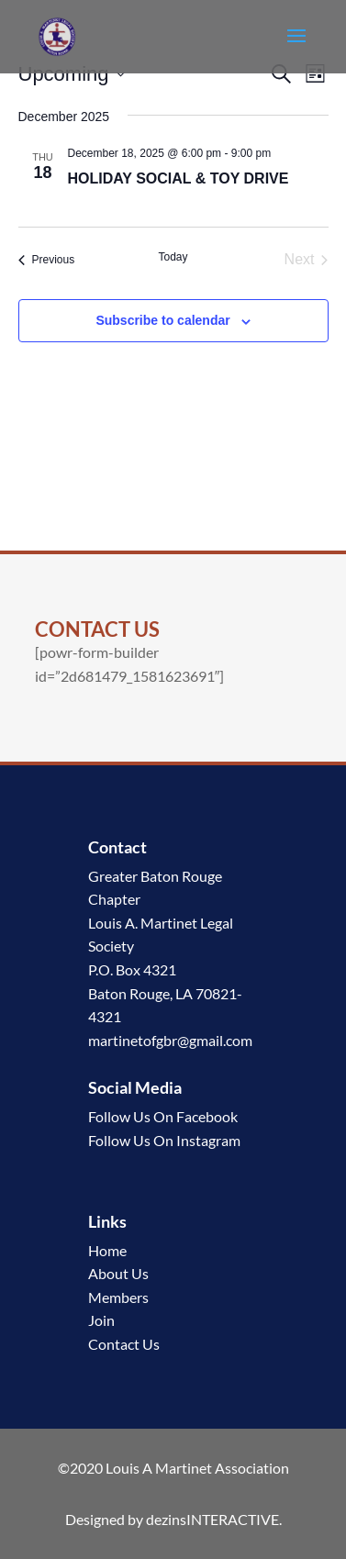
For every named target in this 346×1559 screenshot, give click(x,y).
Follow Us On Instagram (164, 1140)
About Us (118, 1273)
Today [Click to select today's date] (172, 257)
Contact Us (124, 1344)
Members (118, 1297)
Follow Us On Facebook (163, 1116)
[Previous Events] (46, 260)
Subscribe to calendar (162, 320)
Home (107, 1250)
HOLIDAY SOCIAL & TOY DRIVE (178, 178)
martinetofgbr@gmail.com (170, 1040)
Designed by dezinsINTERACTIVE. (173, 1519)
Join (101, 1320)
